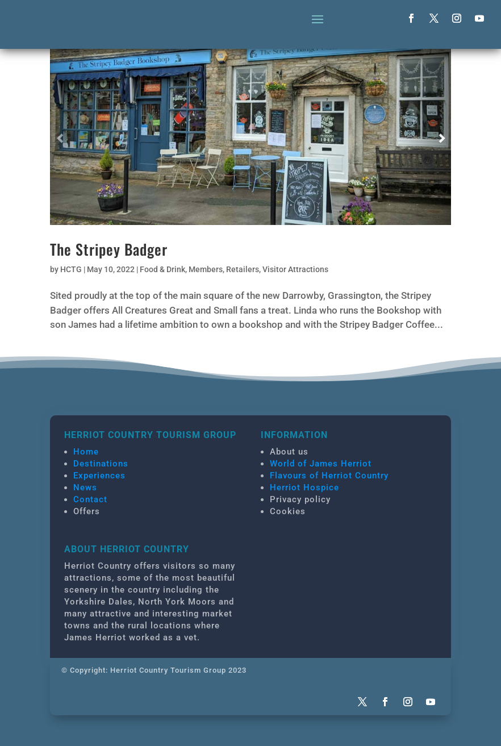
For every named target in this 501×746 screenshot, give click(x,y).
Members (206, 269)
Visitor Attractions (295, 269)
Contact (90, 499)
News (85, 487)
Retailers (242, 269)
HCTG (71, 269)
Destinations (100, 464)
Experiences (99, 475)
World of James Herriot (320, 464)
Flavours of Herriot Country (329, 475)
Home (86, 452)
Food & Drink (162, 269)
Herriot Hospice (304, 487)
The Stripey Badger (109, 249)
